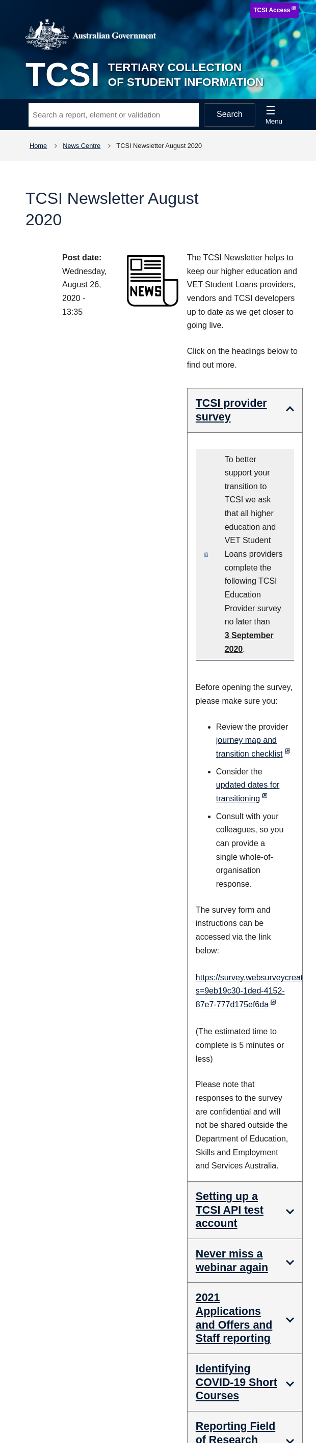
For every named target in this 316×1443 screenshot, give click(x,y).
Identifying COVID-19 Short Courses (236, 1382)
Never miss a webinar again (232, 1261)
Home (38, 145)
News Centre (81, 145)
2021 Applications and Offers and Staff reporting (234, 1317)
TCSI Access (271, 10)
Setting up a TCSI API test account (230, 1209)
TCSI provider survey (231, 410)
